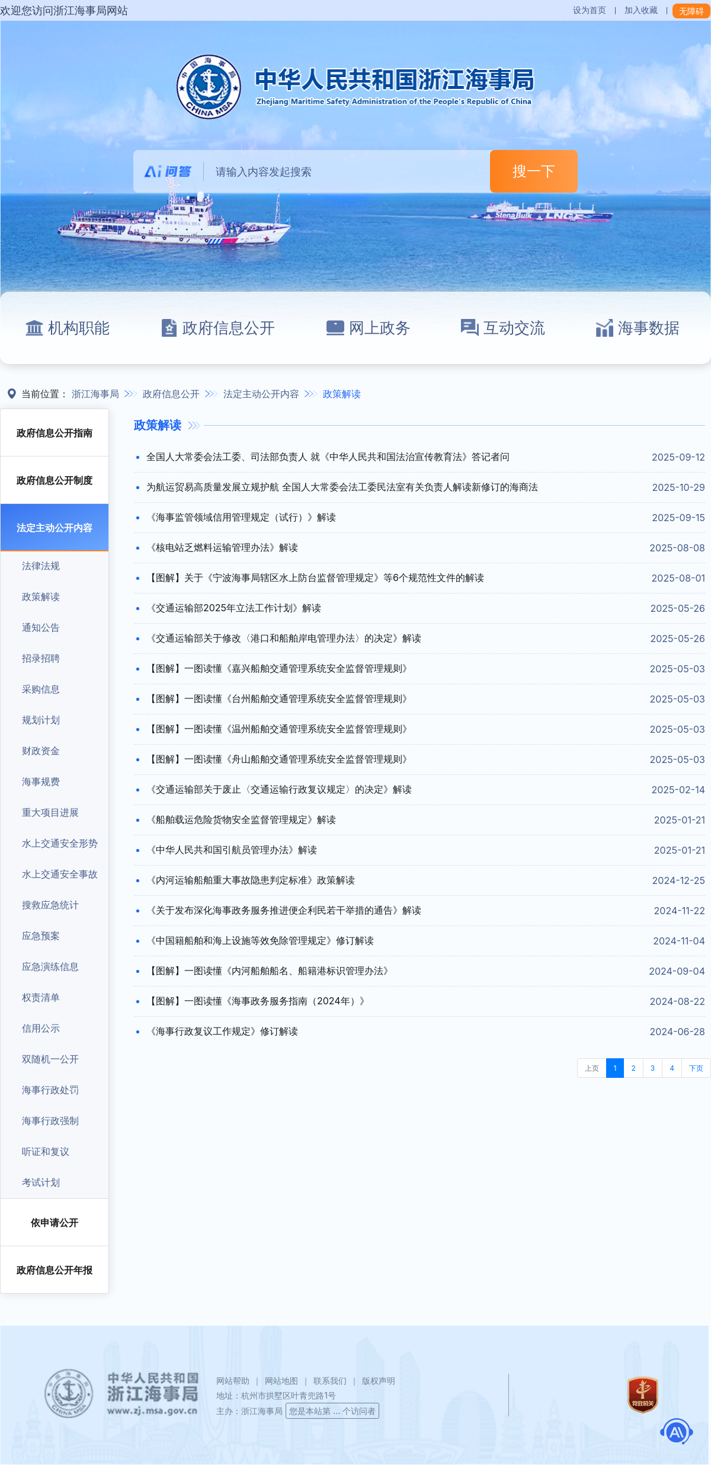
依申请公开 (54, 1222)
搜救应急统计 (50, 905)
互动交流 (503, 327)
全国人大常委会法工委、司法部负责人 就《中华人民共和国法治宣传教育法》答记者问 (328, 456)
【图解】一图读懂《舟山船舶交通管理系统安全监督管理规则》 (279, 759)
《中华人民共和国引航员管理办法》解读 (231, 850)
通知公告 (41, 627)
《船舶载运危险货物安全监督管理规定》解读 (241, 819)
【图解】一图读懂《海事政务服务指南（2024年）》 (257, 1001)
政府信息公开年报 (54, 1270)
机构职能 (67, 327)
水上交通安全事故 (60, 874)
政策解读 (342, 394)
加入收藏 (641, 10)
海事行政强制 (50, 1120)
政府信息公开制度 (54, 480)
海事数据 (637, 327)
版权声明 (378, 1380)
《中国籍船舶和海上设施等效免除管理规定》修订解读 (260, 940)
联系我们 (330, 1380)
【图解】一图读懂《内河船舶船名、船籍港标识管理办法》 (269, 970)
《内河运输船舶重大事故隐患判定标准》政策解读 (250, 880)
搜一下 (534, 171)
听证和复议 (45, 1151)
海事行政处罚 (50, 1090)
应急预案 (41, 935)
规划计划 (41, 720)
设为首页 (589, 10)
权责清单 (41, 997)
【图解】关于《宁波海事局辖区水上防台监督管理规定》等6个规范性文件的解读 (315, 577)
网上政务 (368, 327)
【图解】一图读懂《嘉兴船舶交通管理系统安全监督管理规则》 (279, 668)
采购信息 (41, 689)
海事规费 (41, 781)
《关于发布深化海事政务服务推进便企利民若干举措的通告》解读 (283, 910)
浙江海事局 (95, 394)
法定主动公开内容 (261, 394)
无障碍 (691, 11)
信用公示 (41, 1028)
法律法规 (41, 566)
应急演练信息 (50, 966)
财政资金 (41, 751)
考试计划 (41, 1182)
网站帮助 (232, 1380)
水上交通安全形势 (60, 843)
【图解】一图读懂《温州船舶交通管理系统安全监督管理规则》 (279, 729)
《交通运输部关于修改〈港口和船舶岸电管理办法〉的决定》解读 (283, 638)
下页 (696, 1068)
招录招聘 (41, 658)
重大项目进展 (50, 812)
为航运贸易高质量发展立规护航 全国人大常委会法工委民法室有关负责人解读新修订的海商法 (342, 487)
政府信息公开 (217, 327)
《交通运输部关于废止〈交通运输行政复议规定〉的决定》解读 (279, 789)
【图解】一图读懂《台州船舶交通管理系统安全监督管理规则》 (279, 698)
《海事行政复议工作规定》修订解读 (222, 1031)
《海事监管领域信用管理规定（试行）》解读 (241, 517)
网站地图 (281, 1380)
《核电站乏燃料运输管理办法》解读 (222, 547)
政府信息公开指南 (54, 433)
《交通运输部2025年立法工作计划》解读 (233, 608)
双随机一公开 (50, 1059)
